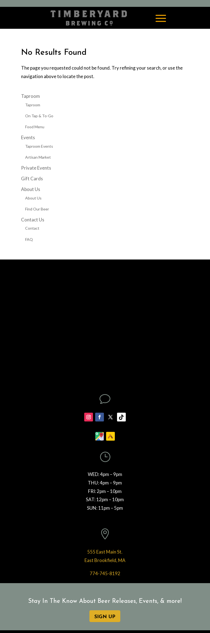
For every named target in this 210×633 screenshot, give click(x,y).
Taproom (30, 96)
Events (28, 137)
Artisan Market (38, 157)
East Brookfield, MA (105, 560)
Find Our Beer (37, 209)
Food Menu (34, 126)
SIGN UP (104, 617)
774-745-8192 (105, 573)
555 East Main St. (104, 552)
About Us (30, 189)
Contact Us (32, 220)
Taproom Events (39, 146)
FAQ (29, 239)
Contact (32, 228)
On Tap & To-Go (39, 115)
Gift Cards (32, 178)
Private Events (36, 168)
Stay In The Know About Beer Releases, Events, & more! (105, 601)
